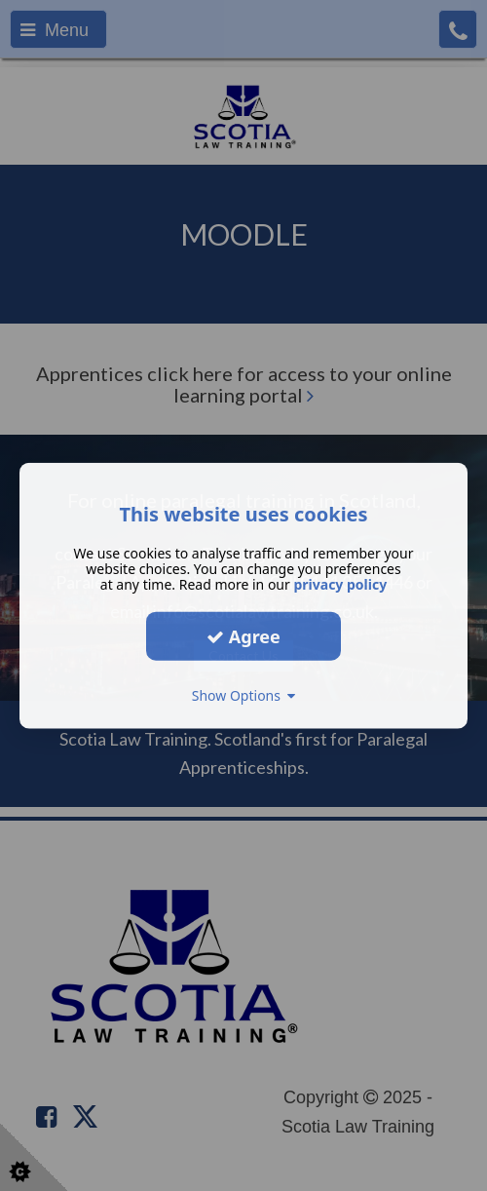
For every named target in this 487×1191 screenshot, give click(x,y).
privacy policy (340, 584)
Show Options (244, 695)
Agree (243, 635)
